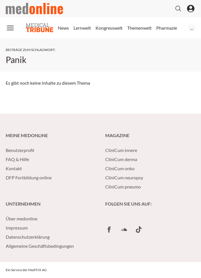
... (191, 28)
